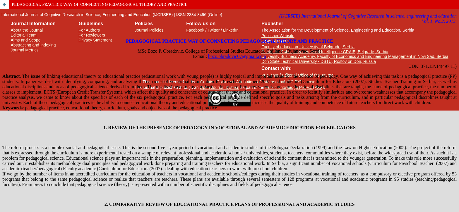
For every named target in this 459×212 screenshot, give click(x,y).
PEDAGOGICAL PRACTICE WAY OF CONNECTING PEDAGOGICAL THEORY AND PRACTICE (99, 4)
